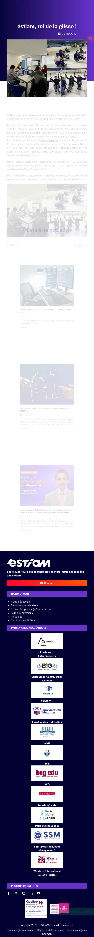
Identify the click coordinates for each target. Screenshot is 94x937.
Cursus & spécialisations (24, 605)
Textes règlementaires (20, 930)
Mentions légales (77, 930)
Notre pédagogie (20, 601)
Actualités (16, 616)
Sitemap (47, 933)
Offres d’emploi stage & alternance (31, 609)
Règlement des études (50, 930)
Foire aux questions (22, 612)
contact (47, 583)
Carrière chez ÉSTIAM (23, 620)
